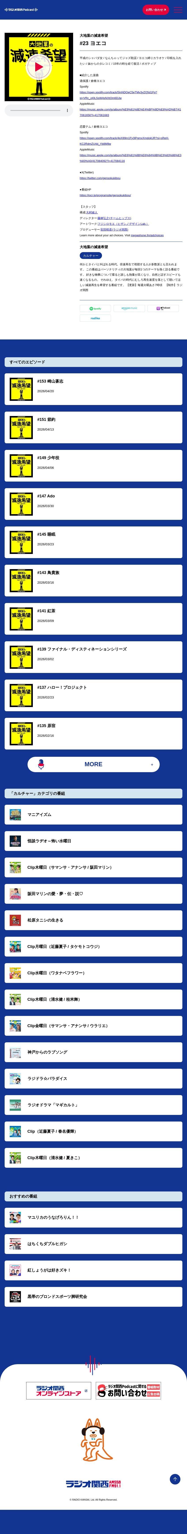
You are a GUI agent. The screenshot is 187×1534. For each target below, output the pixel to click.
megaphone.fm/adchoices (147, 236)
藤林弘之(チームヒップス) (114, 218)
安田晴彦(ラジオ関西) (114, 230)
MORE (93, 775)
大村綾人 (92, 213)
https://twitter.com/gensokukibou (100, 178)
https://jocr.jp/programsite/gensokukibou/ (105, 196)
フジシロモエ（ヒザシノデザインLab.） (123, 224)
